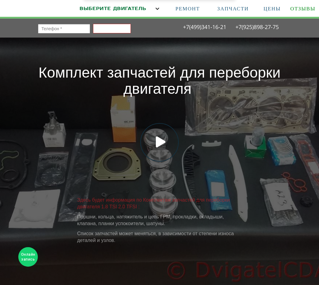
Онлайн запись (28, 256)
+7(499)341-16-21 (204, 27)
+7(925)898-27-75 (257, 27)
